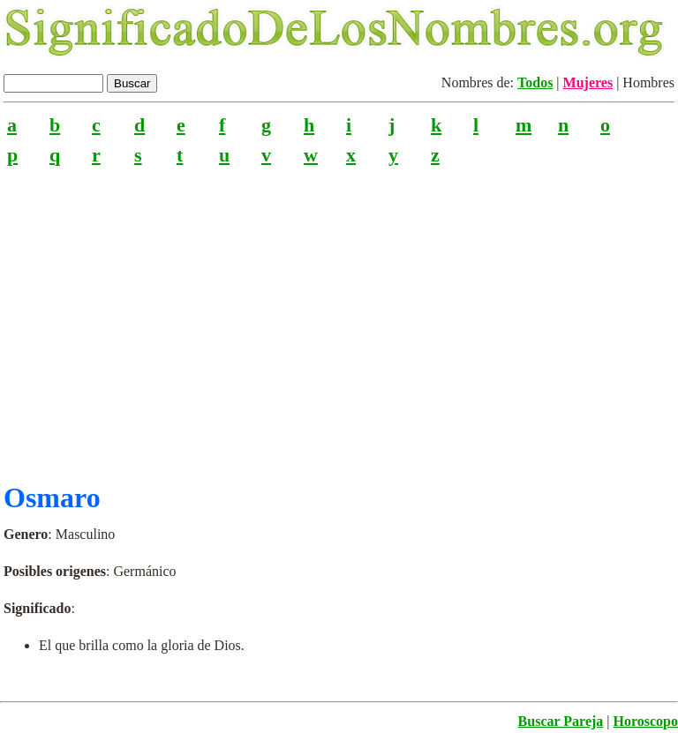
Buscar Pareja (561, 721)
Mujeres (588, 82)
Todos (535, 82)
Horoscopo (646, 721)
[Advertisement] (339, 316)
